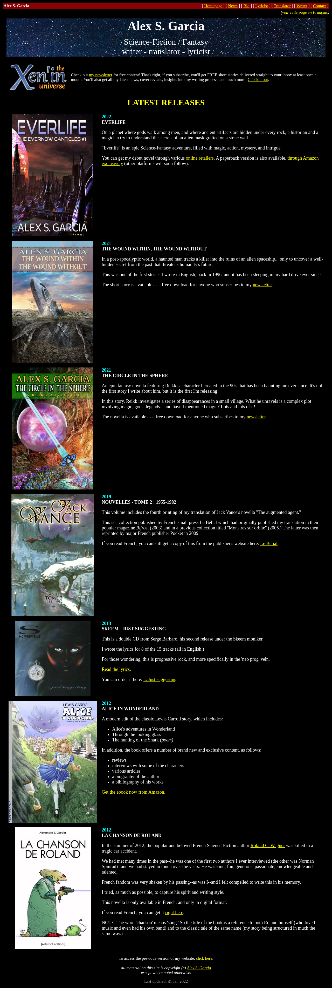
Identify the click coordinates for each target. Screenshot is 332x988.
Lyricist (261, 6)
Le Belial (268, 543)
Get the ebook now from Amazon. (133, 792)
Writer (301, 6)
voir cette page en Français (305, 12)
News (232, 6)
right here (174, 912)
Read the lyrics (116, 669)
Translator (282, 6)
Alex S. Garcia (199, 968)
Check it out (258, 79)
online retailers (199, 158)
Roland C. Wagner (268, 845)
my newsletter (100, 75)
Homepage (213, 6)
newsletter (262, 284)
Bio (247, 6)
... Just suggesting (160, 679)
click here (204, 958)
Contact (319, 6)
